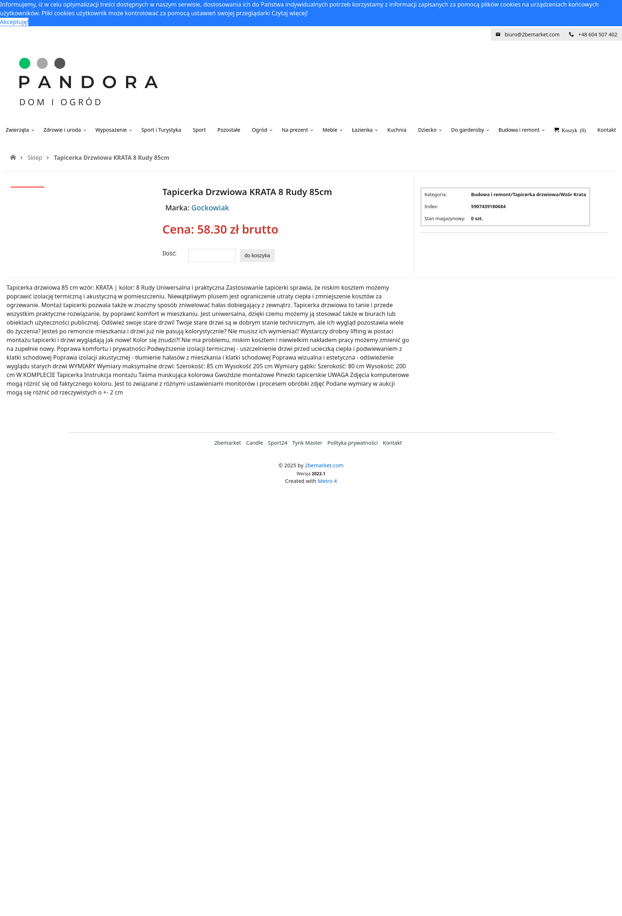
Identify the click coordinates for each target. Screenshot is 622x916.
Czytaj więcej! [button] (290, 13)
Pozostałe (228, 129)
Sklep (35, 158)
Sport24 (277, 442)
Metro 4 (327, 480)
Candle (254, 442)
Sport (199, 129)
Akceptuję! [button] (14, 22)
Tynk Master (307, 442)
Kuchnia (396, 129)
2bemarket (227, 442)
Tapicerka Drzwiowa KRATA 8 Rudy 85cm (111, 158)
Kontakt (392, 442)
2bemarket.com (324, 465)
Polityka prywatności (353, 442)
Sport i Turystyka (161, 129)
